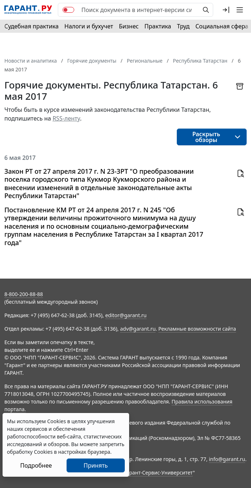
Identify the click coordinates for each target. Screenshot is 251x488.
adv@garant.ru (138, 328)
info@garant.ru (227, 459)
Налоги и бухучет (88, 26)
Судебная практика (31, 26)
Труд (183, 26)
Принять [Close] (96, 465)
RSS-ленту (66, 118)
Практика (157, 26)
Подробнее (36, 465)
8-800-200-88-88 (23, 294)
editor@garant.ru (126, 315)
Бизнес (129, 26)
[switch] (68, 10)
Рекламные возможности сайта (197, 328)
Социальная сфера (221, 26)
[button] (226, 10)
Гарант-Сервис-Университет (158, 472)
